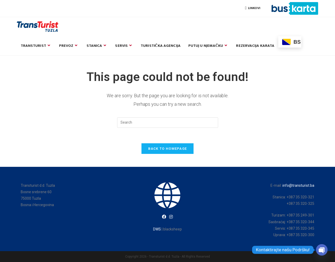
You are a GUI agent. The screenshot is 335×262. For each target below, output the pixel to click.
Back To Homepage (167, 149)
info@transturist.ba (298, 185)
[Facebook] (164, 217)
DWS (157, 229)
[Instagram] (171, 217)
